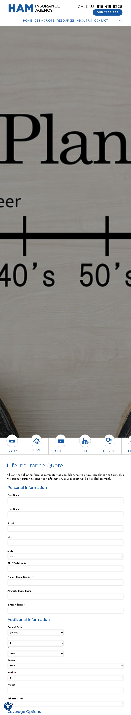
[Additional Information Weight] (65, 690)
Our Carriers (107, 12)
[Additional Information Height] (65, 678)
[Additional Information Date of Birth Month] (36, 632)
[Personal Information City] (65, 542)
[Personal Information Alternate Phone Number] (65, 596)
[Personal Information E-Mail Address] (65, 610)
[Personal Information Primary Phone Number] (65, 582)
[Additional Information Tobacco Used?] (65, 704)
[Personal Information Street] (65, 528)
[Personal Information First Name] (65, 500)
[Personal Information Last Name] (65, 514)
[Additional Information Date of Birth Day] (36, 643)
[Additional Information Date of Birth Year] (36, 654)
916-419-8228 (100, 7)
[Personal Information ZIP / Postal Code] (65, 568)
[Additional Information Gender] (65, 666)
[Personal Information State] (65, 556)
